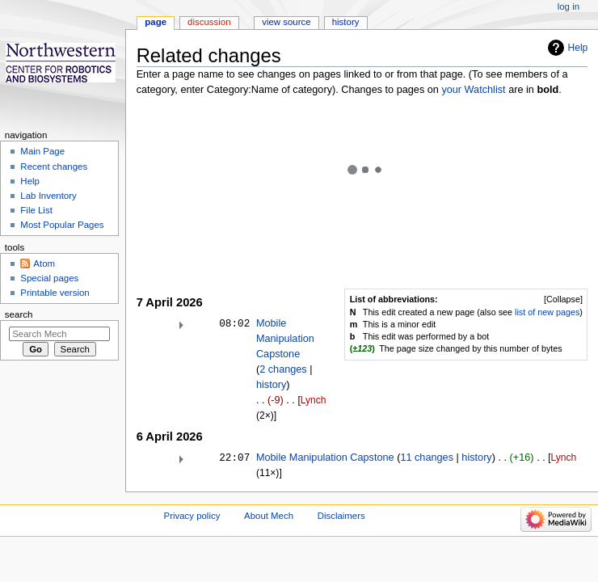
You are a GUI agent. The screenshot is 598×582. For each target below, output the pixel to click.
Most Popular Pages (61, 225)
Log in (568, 6)
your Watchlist (473, 89)
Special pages (49, 278)
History (346, 22)
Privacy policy (192, 516)
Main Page (42, 151)
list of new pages (547, 312)
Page (155, 22)
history (271, 384)
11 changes (426, 457)
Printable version (54, 292)
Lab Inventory (48, 195)
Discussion (208, 22)
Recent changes (53, 166)
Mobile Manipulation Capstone (285, 339)
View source (286, 22)
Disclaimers (341, 516)
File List (36, 210)
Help (578, 47)
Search (19, 314)
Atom (44, 263)
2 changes (283, 369)
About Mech (268, 516)
